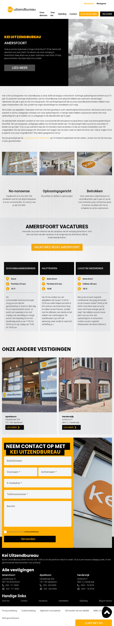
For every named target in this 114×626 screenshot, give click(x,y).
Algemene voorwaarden (50, 610)
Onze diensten (43, 14)
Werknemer (89, 3)
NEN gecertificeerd (10, 618)
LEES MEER (13, 427)
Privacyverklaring (9, 610)
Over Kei (53, 14)
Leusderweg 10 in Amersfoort (37, 138)
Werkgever (101, 3)
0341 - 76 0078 (85, 585)
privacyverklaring (31, 532)
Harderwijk (83, 575)
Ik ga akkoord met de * (22, 531)
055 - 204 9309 (48, 585)
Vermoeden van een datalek (77, 610)
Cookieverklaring (28, 610)
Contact (73, 14)
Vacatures (43, 601)
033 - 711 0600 (10, 585)
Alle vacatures (89, 14)
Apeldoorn (45, 575)
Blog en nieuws (105, 601)
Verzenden (28, 539)
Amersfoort (8, 575)
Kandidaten (63, 601)
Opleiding (62, 14)
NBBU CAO (98, 610)
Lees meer (19, 68)
